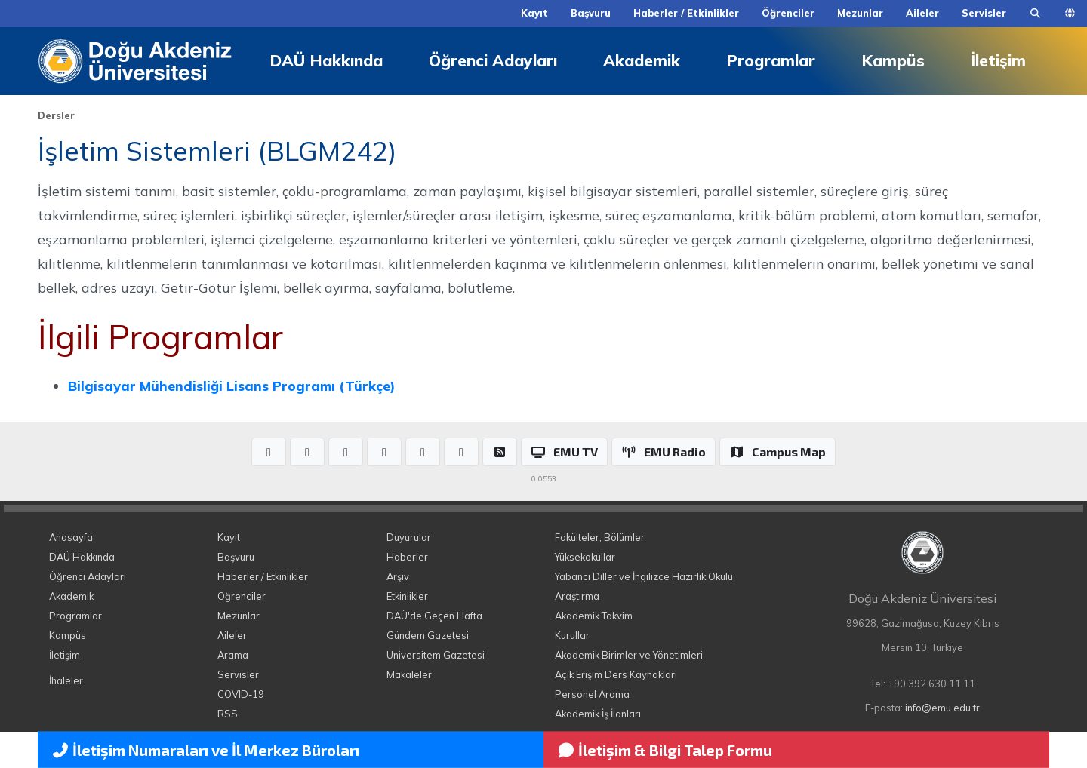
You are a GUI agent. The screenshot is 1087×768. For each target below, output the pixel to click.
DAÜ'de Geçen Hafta (434, 616)
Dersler (56, 115)
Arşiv (397, 576)
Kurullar (572, 635)
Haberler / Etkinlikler (686, 13)
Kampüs (893, 60)
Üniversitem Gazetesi (435, 655)
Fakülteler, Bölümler (600, 537)
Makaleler (409, 674)
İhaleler (66, 680)
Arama (232, 655)
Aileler (922, 13)
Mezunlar (860, 13)
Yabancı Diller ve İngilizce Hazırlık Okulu (644, 576)
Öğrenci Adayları (493, 60)
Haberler (407, 557)
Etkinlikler (407, 596)
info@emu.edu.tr (942, 708)
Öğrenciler (788, 13)
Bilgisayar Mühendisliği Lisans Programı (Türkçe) (231, 385)
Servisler (984, 13)
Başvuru (591, 13)
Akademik (641, 60)
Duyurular (408, 537)
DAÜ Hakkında (326, 60)
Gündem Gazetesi (427, 635)
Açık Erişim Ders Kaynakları (616, 674)
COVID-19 (240, 694)
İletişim (998, 60)
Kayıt (534, 13)
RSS (227, 714)
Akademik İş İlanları (598, 714)
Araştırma (577, 596)
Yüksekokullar (585, 557)
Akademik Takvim (594, 616)
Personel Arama (592, 694)
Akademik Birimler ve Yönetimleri (629, 655)
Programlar (770, 60)
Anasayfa (71, 537)
